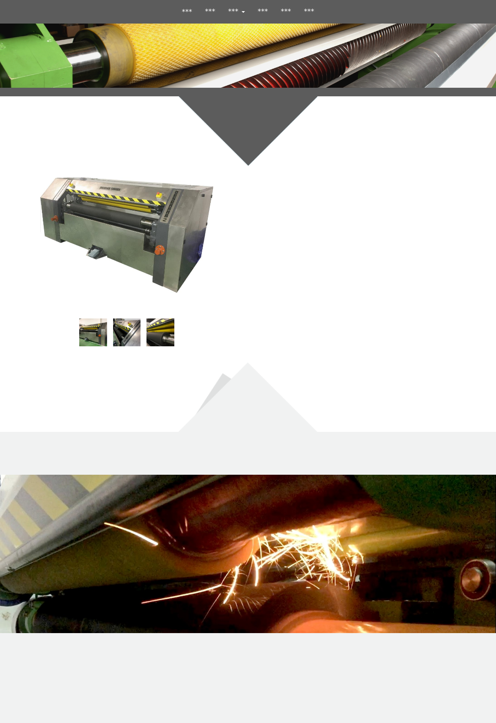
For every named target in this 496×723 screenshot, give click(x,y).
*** (210, 11)
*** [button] (236, 11)
